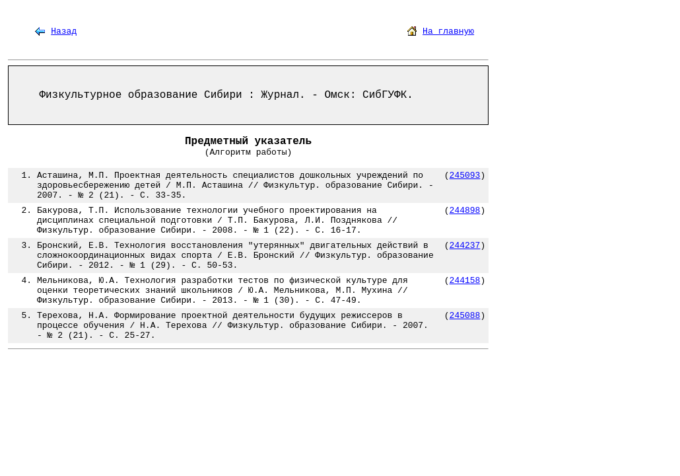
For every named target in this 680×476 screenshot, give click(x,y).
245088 (465, 316)
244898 (465, 211)
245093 (465, 175)
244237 (465, 246)
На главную (448, 31)
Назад (64, 31)
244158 (465, 281)
